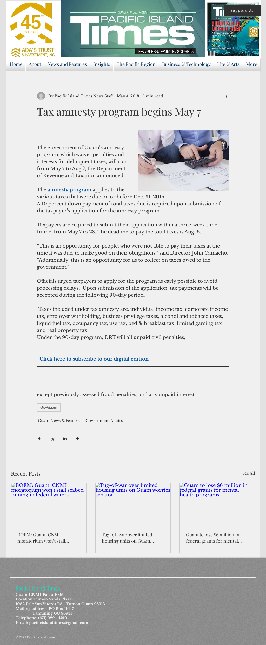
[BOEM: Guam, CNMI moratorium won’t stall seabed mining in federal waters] (48, 504)
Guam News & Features (59, 420)
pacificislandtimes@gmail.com (58, 622)
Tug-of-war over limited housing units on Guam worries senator (127, 538)
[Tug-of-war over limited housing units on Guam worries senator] (133, 504)
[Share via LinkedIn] (64, 438)
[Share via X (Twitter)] (52, 438)
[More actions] (226, 96)
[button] (242, 10)
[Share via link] (77, 438)
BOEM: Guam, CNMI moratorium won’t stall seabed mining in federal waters (43, 538)
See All (248, 473)
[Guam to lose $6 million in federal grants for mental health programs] (217, 504)
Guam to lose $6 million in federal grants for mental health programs (213, 538)
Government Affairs (104, 420)
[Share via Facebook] (39, 438)
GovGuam (48, 407)
